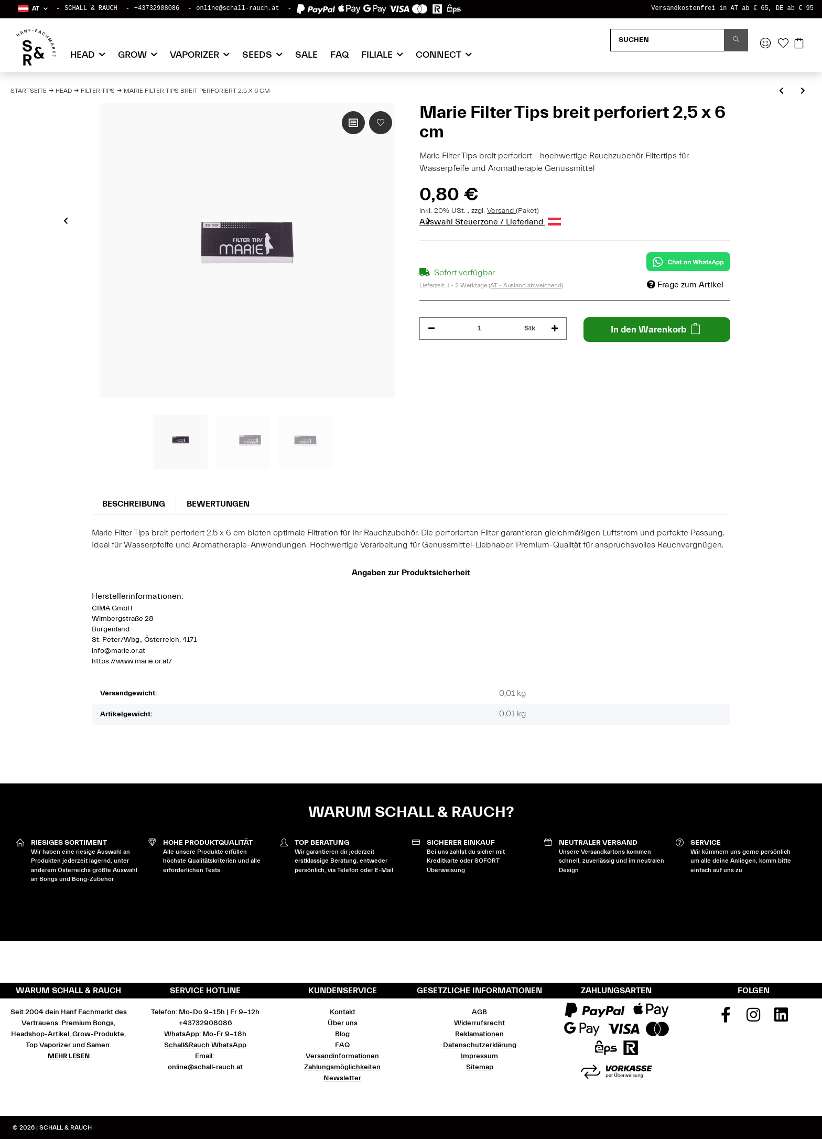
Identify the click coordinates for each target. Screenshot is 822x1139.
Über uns (343, 1023)
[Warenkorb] (799, 44)
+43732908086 (156, 8)
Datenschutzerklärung (479, 1045)
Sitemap (479, 1067)
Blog (342, 1034)
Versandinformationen (342, 1056)
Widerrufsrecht (479, 1023)
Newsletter (342, 1078)
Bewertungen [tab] (218, 504)
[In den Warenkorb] (657, 329)
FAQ (339, 54)
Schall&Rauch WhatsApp (205, 1045)
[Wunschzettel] (783, 44)
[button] (32, 8)
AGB (479, 1012)
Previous (65, 221)
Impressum (479, 1056)
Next (428, 221)
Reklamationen (479, 1034)
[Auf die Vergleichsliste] (353, 122)
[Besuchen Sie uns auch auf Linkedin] (781, 1018)
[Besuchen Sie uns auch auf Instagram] (754, 1018)
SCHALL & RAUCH (90, 8)
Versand (501, 211)
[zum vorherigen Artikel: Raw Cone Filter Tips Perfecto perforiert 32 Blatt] (781, 91)
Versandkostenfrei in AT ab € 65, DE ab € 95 (732, 8)
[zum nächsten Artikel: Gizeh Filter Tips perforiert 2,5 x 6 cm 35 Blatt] (803, 91)
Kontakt (342, 1012)
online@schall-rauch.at (237, 8)
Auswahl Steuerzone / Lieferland (490, 222)
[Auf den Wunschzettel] (380, 122)
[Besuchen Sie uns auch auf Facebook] (726, 1018)
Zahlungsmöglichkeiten (342, 1067)
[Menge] (479, 328)
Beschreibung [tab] (133, 504)
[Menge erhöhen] (554, 328)
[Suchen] (667, 40)
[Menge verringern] (431, 328)
